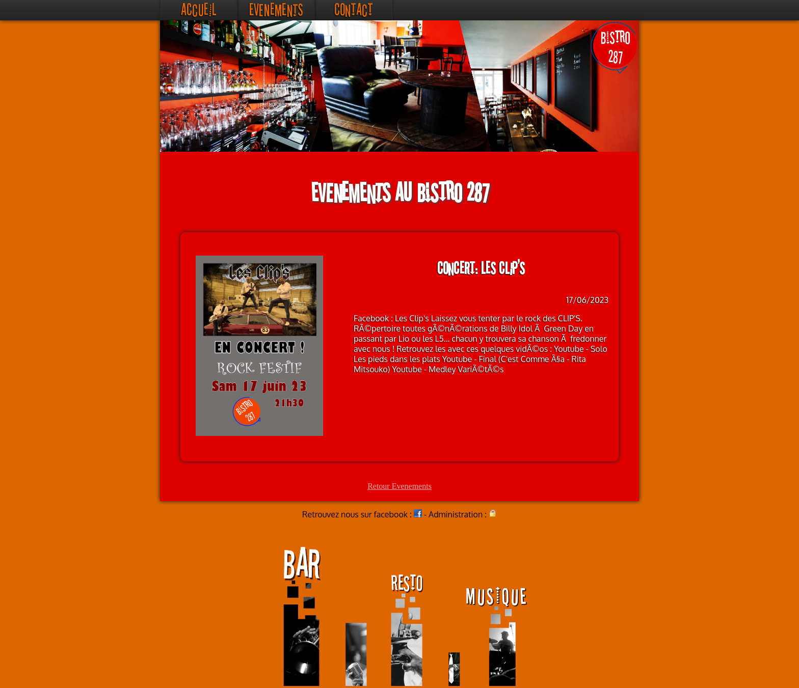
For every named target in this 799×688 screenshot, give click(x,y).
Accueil (198, 10)
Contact (353, 10)
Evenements (276, 10)
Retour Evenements (399, 486)
